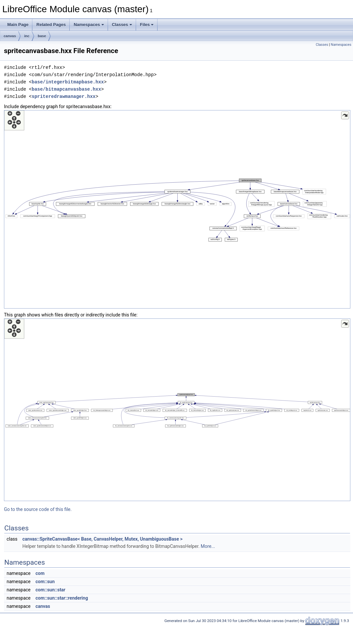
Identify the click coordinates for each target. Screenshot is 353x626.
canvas (10, 36)
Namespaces (89, 24)
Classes (122, 24)
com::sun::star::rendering (61, 598)
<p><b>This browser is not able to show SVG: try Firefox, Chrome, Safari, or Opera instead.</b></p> (177, 209)
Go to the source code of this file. (38, 509)
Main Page (17, 24)
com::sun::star (50, 589)
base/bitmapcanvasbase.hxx (66, 89)
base (42, 36)
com (39, 573)
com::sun (44, 581)
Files (147, 24)
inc (26, 36)
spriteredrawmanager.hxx (63, 96)
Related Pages (51, 24)
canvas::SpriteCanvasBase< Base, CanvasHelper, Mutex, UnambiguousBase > (102, 539)
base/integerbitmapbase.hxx (68, 82)
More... (208, 546)
